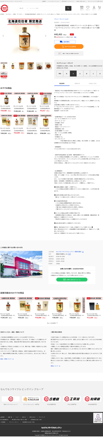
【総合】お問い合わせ (80, 1)
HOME (2, 14)
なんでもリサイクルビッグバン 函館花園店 (69, 252)
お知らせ (24, 417)
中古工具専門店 (72, 400)
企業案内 (44, 1)
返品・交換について (6, 358)
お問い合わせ (32, 417)
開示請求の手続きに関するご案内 (19, 419)
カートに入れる (69, 46)
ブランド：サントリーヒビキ (61, 19)
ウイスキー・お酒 (11, 14)
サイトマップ (42, 417)
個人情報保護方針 (4, 419)
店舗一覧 (10, 417)
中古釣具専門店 (92, 400)
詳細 (75, 37)
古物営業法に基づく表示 (36, 419)
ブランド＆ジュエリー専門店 (31, 400)
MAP (69, 254)
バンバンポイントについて (53, 1)
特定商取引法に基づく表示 (28, 422)
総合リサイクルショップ (10, 400)
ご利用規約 (2, 422)
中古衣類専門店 (51, 400)
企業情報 (2, 417)
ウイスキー (20, 14)
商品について (55, 365)
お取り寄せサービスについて (68, 1)
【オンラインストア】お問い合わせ (95, 1)
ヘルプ (16, 417)
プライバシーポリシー (14, 422)
